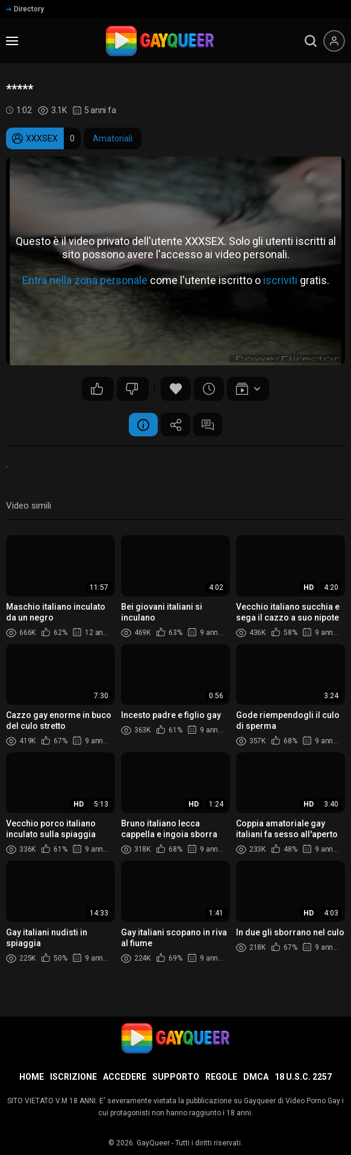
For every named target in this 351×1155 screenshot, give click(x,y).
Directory (25, 9)
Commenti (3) (209, 425)
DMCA (256, 1077)
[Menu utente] (334, 41)
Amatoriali (112, 138)
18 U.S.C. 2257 (303, 1077)
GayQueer (153, 1143)
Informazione (143, 425)
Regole (221, 1077)
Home (31, 1077)
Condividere (176, 425)
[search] (311, 41)
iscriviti (280, 280)
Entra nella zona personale (85, 280)
